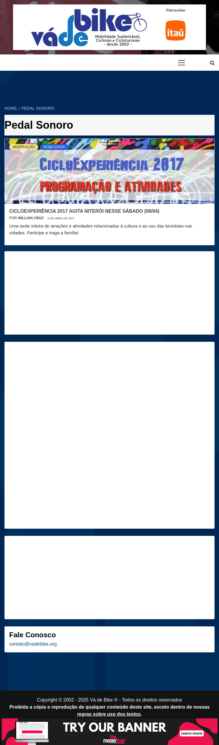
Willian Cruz (31, 218)
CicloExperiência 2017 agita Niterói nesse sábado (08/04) (84, 211)
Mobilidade (54, 147)
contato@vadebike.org (33, 643)
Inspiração (24, 147)
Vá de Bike (101, 699)
